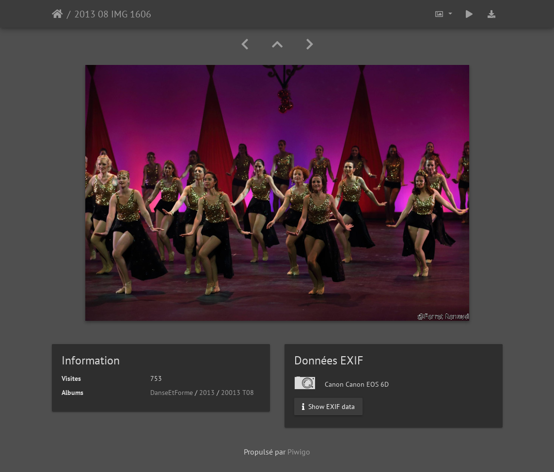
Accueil (57, 14)
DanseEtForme (171, 392)
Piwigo (298, 451)
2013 (207, 392)
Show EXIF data (328, 406)
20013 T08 (237, 392)
